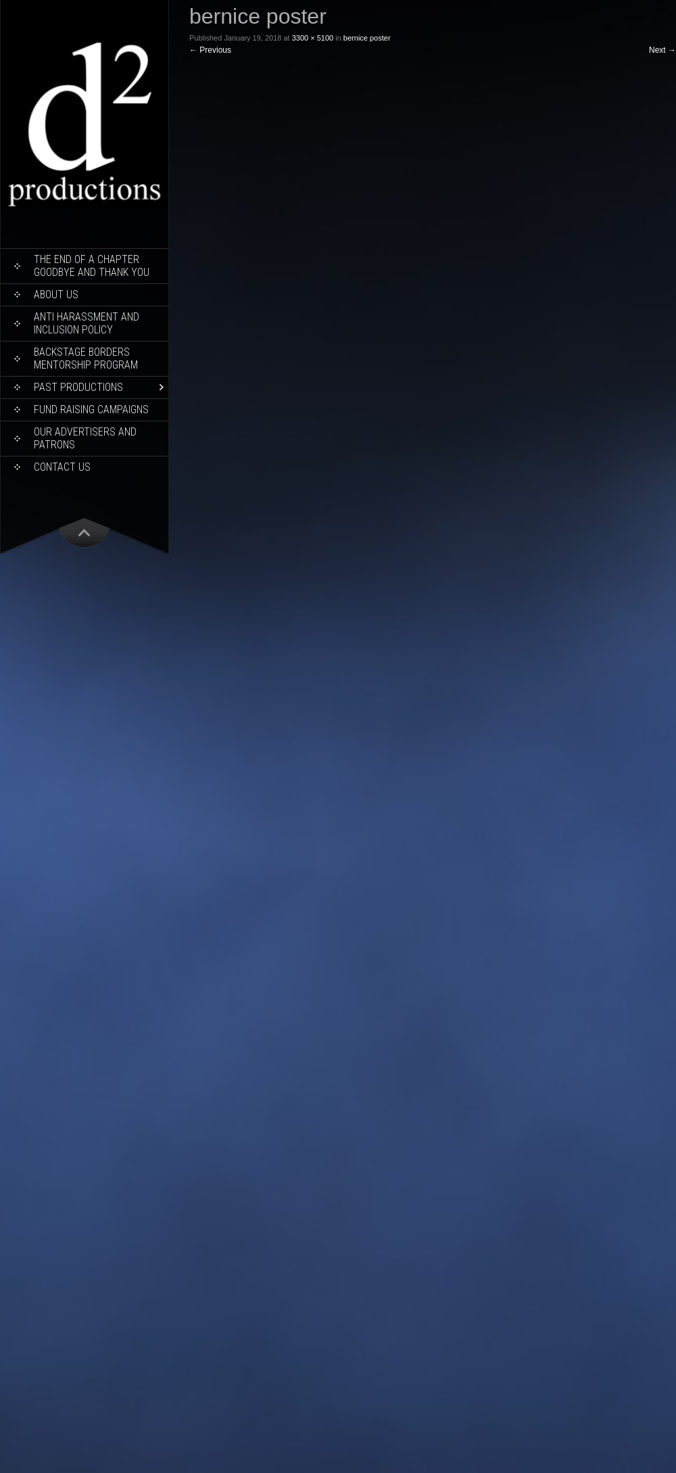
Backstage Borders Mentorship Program (86, 358)
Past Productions (78, 387)
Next (662, 50)
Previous (210, 50)
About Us (56, 294)
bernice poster (367, 38)
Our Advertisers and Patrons (85, 438)
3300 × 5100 (312, 38)
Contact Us (62, 467)
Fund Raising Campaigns (91, 409)
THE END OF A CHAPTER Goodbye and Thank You (91, 266)
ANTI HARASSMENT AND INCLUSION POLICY (86, 323)
